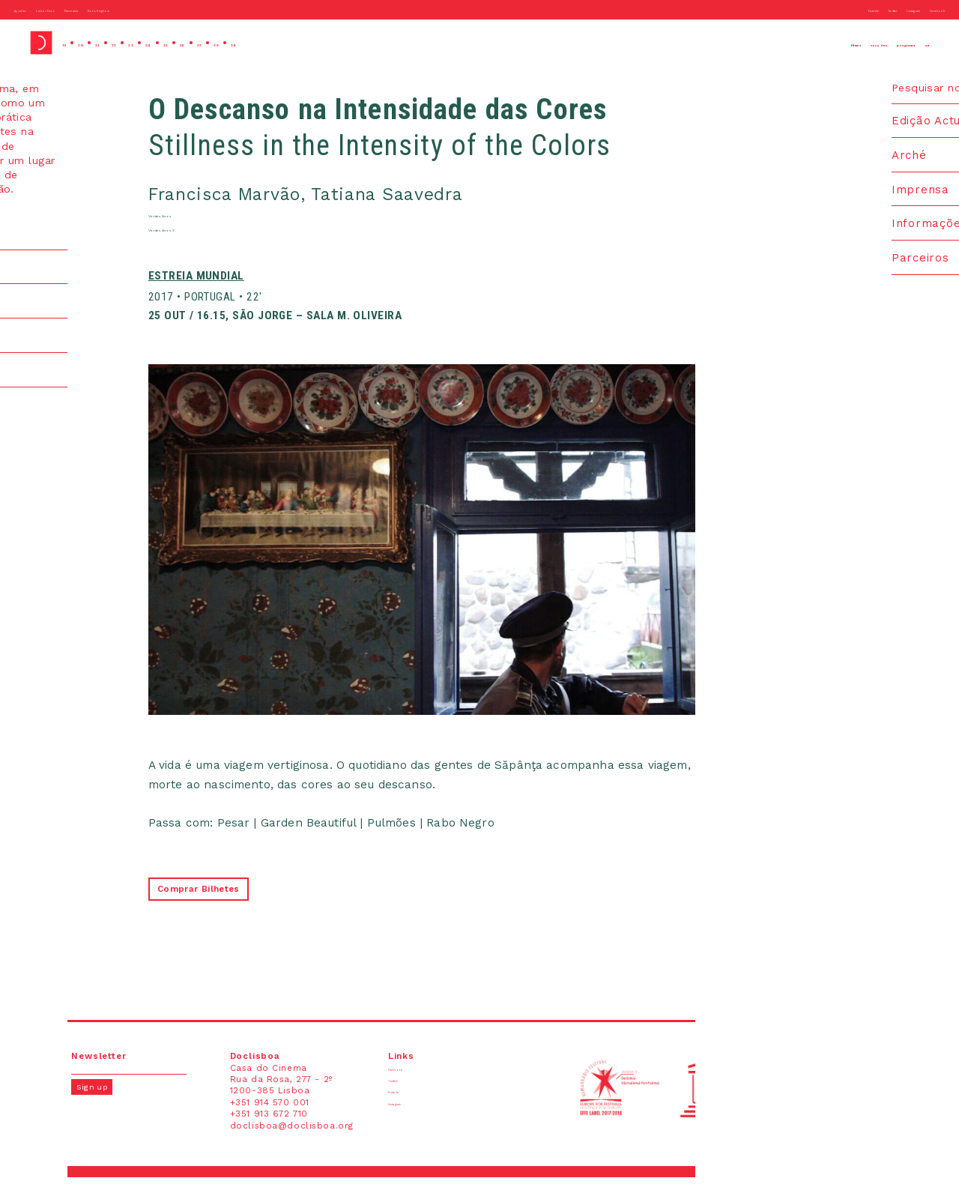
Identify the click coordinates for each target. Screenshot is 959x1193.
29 (341, 42)
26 (258, 42)
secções (804, 42)
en (921, 42)
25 (230, 42)
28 (313, 42)
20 (95, 42)
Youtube (784, 8)
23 (174, 42)
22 (147, 42)
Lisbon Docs (85, 8)
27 (286, 42)
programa (873, 42)
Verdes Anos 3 (203, 241)
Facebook (925, 8)
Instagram (873, 8)
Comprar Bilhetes (213, 904)
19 (69, 42)
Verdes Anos (198, 224)
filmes (746, 42)
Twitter (826, 8)
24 (202, 42)
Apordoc (31, 8)
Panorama (144, 8)
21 (121, 42)
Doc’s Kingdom (207, 8)
